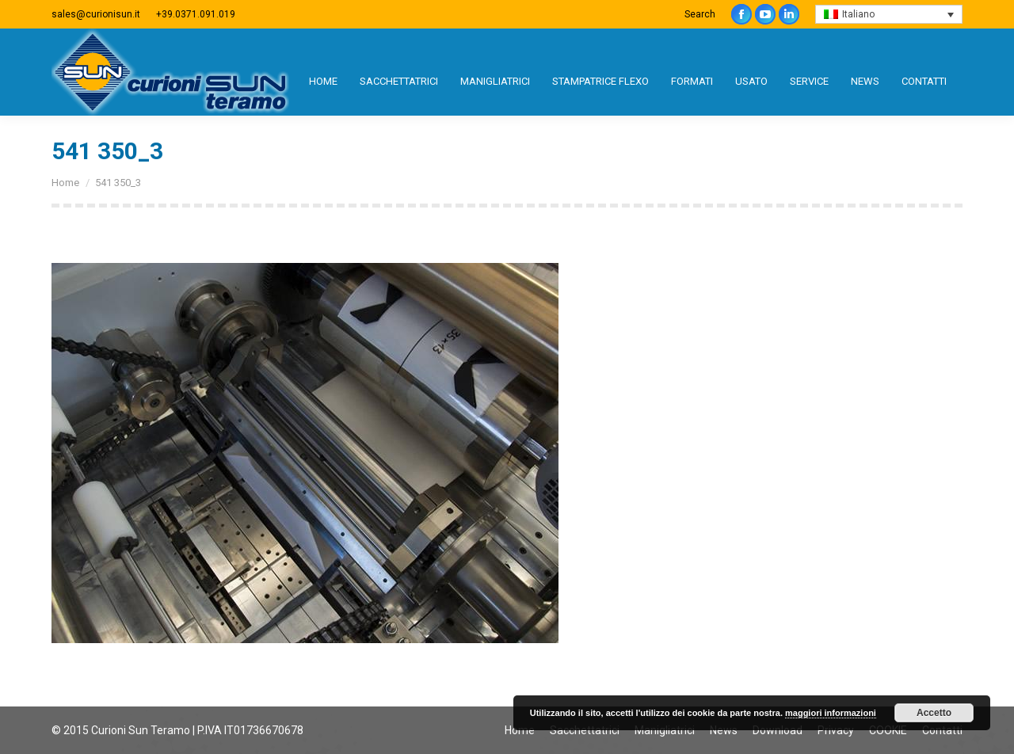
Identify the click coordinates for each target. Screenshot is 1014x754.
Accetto (934, 712)
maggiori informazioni (830, 713)
